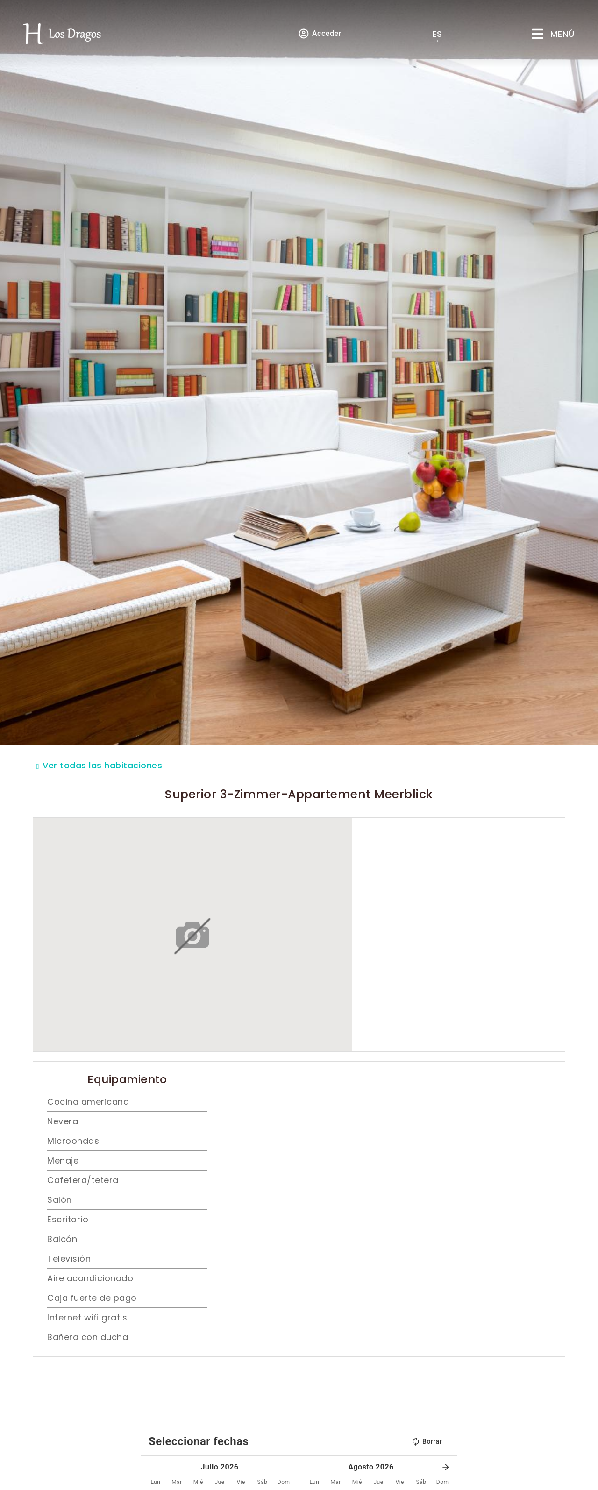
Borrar (426, 1441)
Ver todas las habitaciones (102, 765)
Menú (562, 34)
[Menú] (537, 34)
